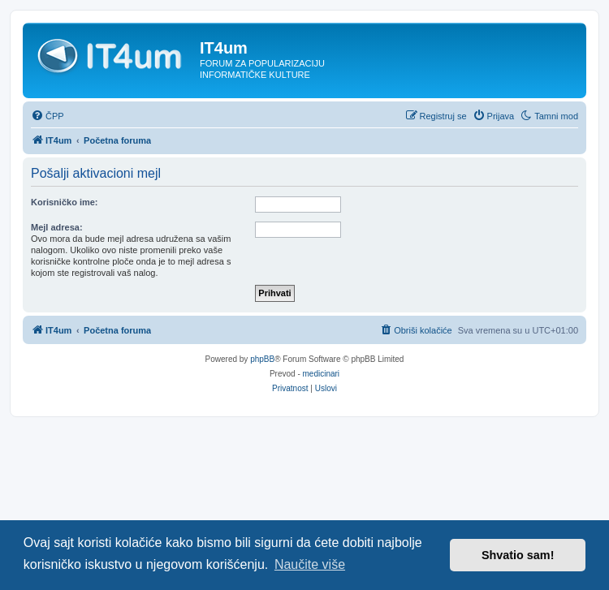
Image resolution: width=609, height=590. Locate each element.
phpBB (262, 359)
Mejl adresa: (57, 227)
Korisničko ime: (64, 202)
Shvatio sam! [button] (518, 555)
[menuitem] (47, 116)
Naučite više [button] (309, 564)
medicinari (321, 373)
